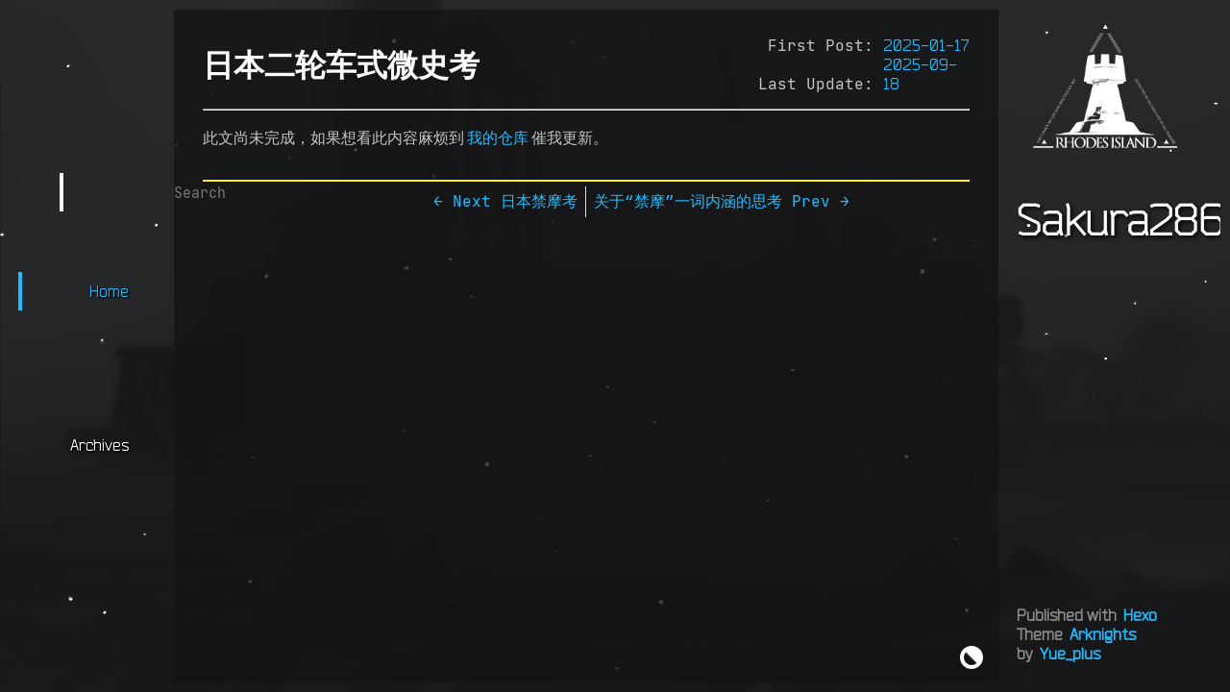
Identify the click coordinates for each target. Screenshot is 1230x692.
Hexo (1140, 615)
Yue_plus (1070, 653)
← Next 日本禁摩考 (505, 200)
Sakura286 (1120, 219)
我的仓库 (498, 137)
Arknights (1103, 634)
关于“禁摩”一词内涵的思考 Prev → (721, 200)
